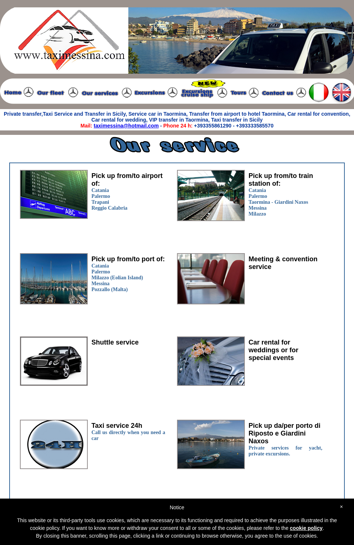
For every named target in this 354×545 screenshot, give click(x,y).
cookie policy (306, 528)
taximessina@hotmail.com (126, 126)
